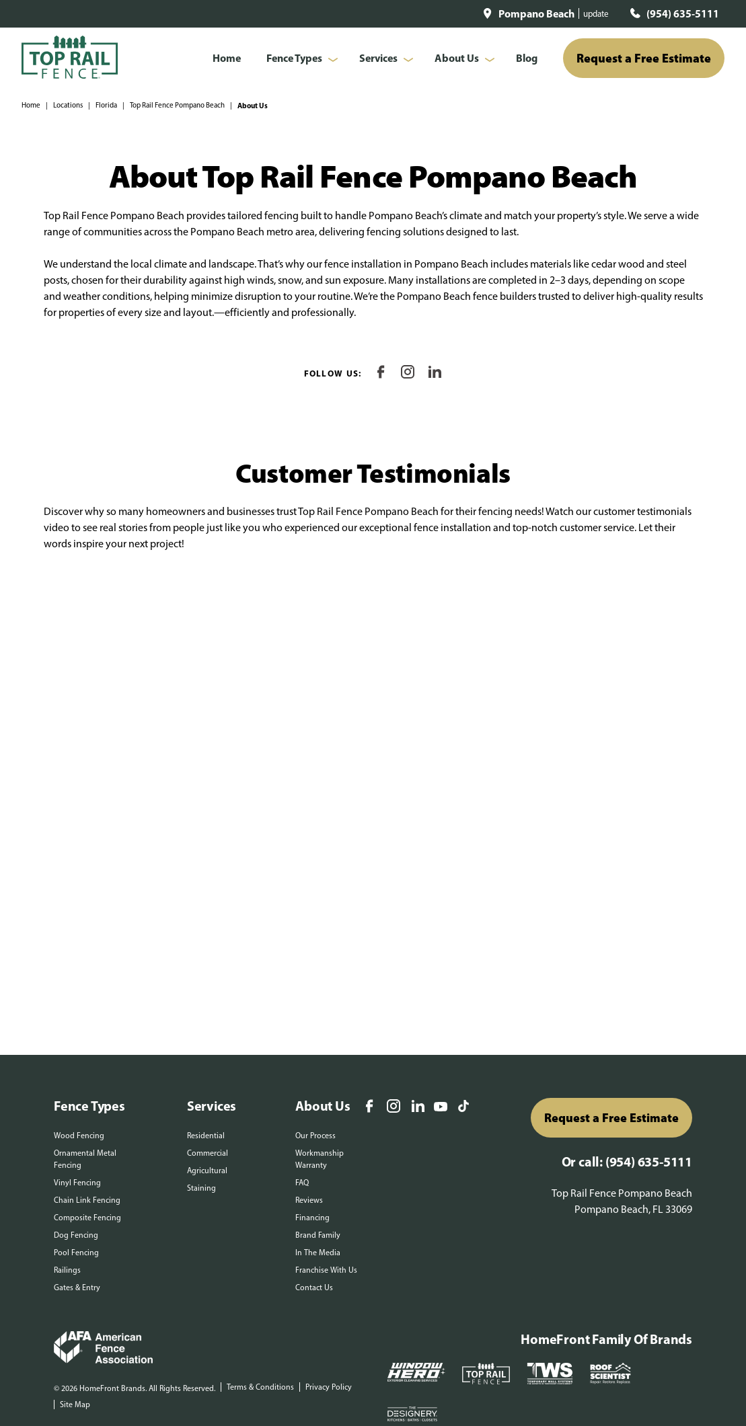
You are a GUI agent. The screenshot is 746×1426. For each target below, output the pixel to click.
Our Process (315, 1135)
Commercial (207, 1153)
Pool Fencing (76, 1252)
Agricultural (207, 1170)
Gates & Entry (77, 1287)
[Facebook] (381, 373)
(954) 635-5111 (682, 13)
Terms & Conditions (260, 1387)
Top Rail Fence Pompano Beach (177, 105)
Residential (206, 1135)
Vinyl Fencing (77, 1182)
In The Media (317, 1252)
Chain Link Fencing (87, 1200)
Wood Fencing (79, 1135)
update (596, 14)
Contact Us (314, 1287)
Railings (67, 1270)
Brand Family (317, 1235)
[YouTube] (440, 1107)
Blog (526, 58)
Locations (68, 105)
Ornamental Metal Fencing (85, 1159)
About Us (457, 58)
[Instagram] (408, 373)
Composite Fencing (87, 1217)
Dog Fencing (76, 1235)
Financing (312, 1217)
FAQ (302, 1182)
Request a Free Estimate (643, 58)
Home (227, 58)
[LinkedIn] (434, 373)
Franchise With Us (326, 1270)
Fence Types (294, 58)
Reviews (309, 1200)
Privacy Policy (328, 1387)
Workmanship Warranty (319, 1159)
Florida (106, 105)
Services (378, 58)
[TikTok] (463, 1107)
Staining (201, 1188)
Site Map (75, 1404)
